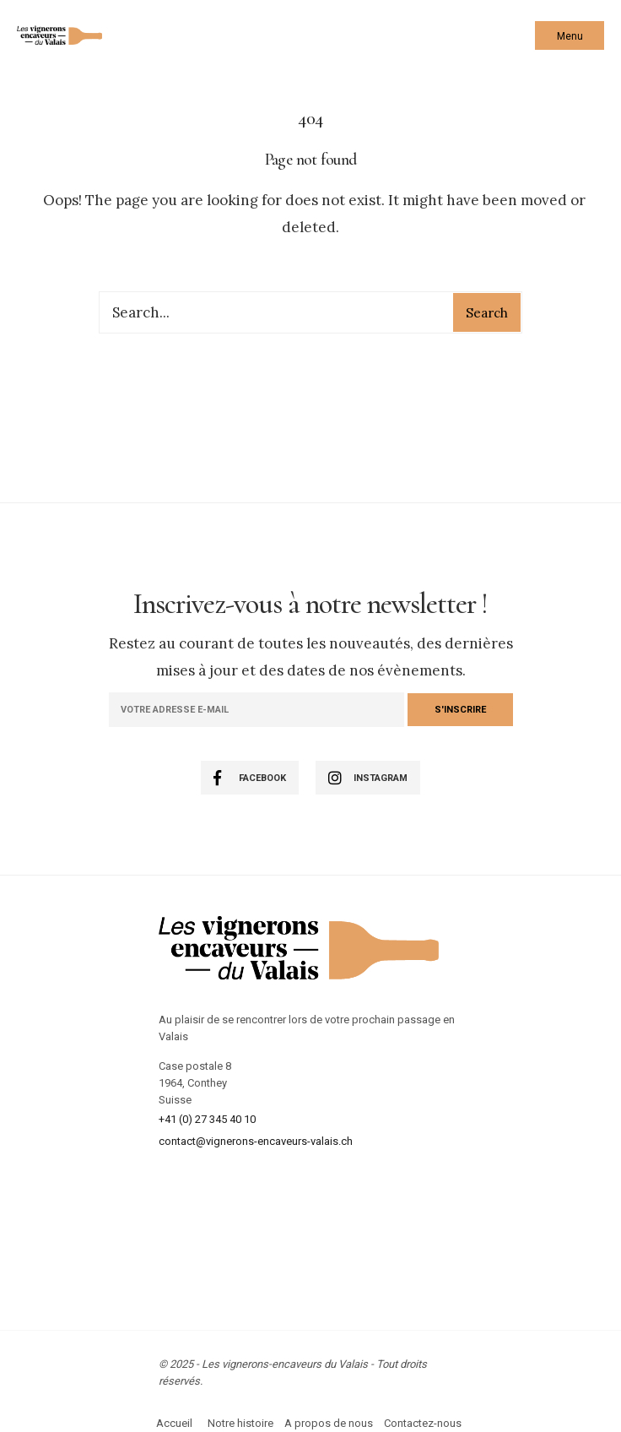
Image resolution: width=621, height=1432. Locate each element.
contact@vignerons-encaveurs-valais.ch (256, 1141)
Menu (570, 36)
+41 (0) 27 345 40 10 (207, 1119)
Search (487, 313)
